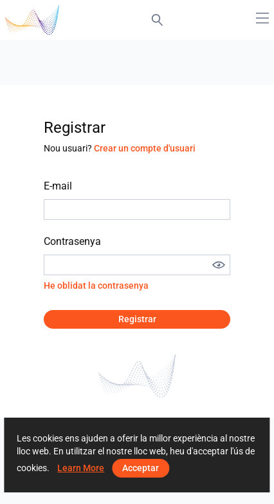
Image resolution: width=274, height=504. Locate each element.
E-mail (58, 186)
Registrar (137, 319)
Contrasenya (72, 241)
